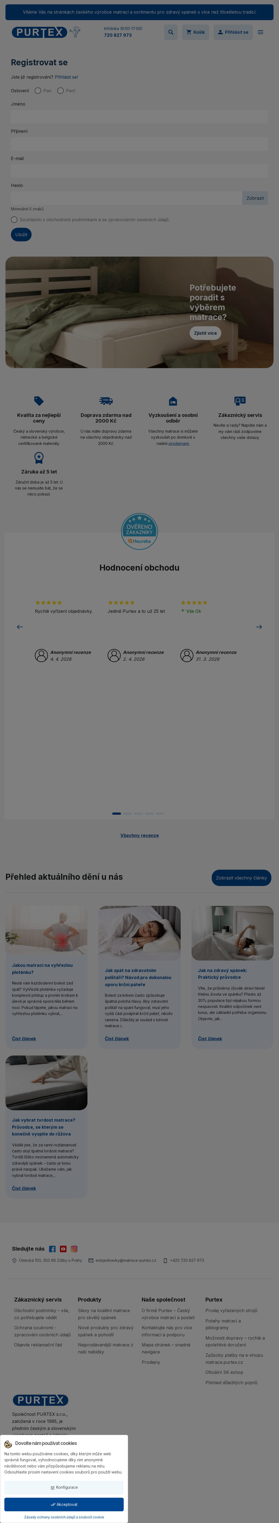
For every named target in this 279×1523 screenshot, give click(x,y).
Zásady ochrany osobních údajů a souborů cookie (64, 1517)
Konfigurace (64, 1487)
